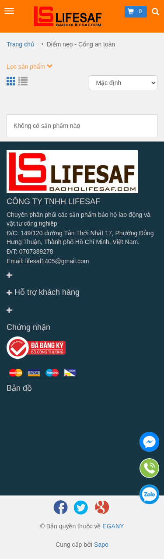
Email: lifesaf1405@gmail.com (48, 261)
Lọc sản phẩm (30, 66)
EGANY (113, 526)
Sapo (101, 544)
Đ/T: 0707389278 (30, 251)
